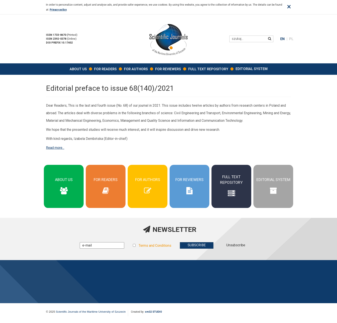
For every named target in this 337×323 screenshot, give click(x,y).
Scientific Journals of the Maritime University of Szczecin (91, 311)
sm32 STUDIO (153, 311)
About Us (78, 69)
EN (282, 39)
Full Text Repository (208, 69)
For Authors (136, 69)
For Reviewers (168, 69)
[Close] (289, 7)
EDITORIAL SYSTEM (252, 69)
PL (291, 39)
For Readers (105, 69)
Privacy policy (58, 9)
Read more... (55, 148)
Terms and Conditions (155, 245)
